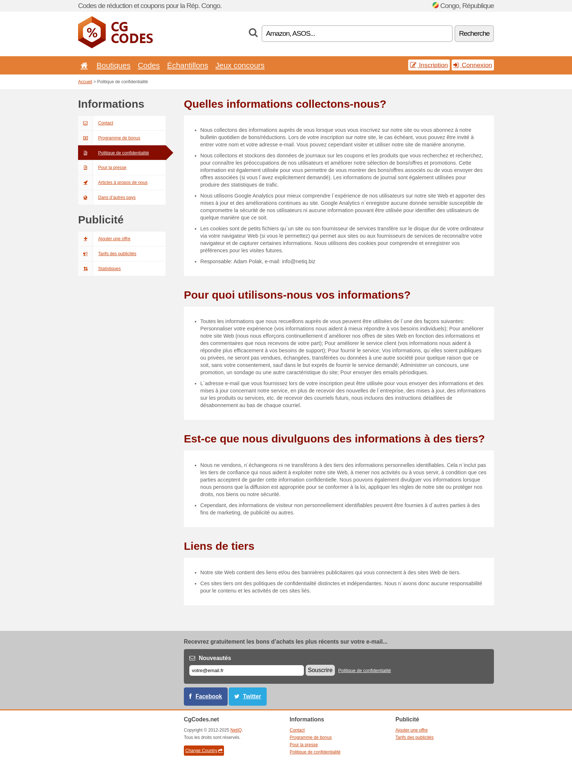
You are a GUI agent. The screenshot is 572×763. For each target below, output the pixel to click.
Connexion (472, 65)
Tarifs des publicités (107, 253)
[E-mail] (246, 670)
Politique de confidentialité (113, 153)
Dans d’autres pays (107, 197)
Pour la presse (102, 167)
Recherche (474, 33)
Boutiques (114, 65)
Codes (149, 65)
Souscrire (320, 670)
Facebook (209, 696)
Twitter (252, 696)
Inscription (429, 65)
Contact (95, 123)
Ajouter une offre (104, 238)
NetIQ (236, 730)
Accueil (85, 81)
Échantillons (187, 65)
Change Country (204, 750)
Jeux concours (240, 65)
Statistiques (99, 268)
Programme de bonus (109, 138)
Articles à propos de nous (112, 182)
